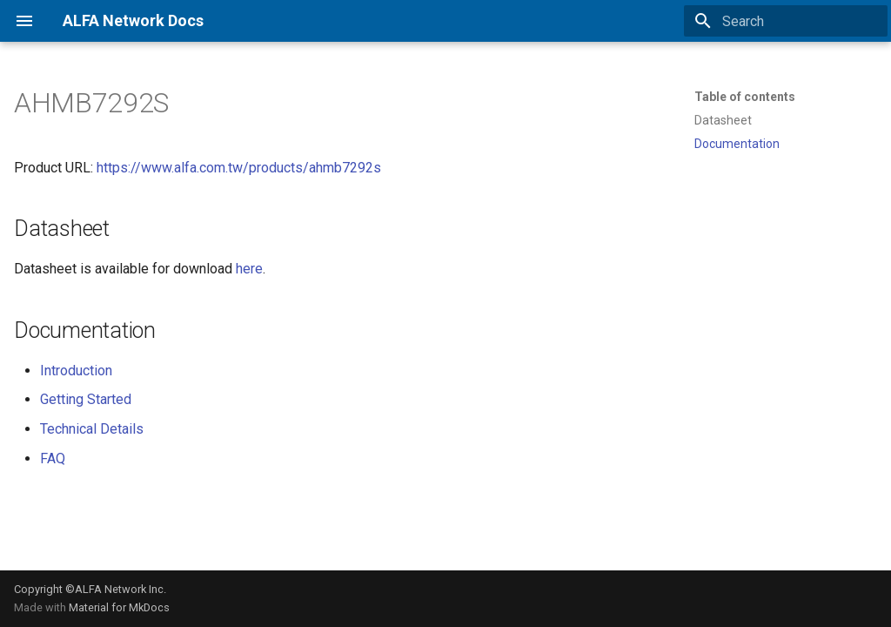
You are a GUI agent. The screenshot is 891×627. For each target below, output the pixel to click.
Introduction (76, 370)
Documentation (737, 144)
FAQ (52, 458)
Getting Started (85, 399)
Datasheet (723, 120)
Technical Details (92, 429)
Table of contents (744, 97)
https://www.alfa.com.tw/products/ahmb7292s (239, 167)
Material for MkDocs (119, 607)
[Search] (786, 21)
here (249, 268)
